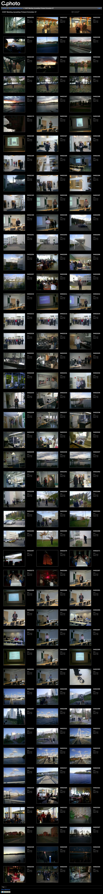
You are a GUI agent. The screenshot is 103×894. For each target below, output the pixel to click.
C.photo (4, 8)
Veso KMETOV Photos (16, 8)
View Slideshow (5, 889)
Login (99, 8)
